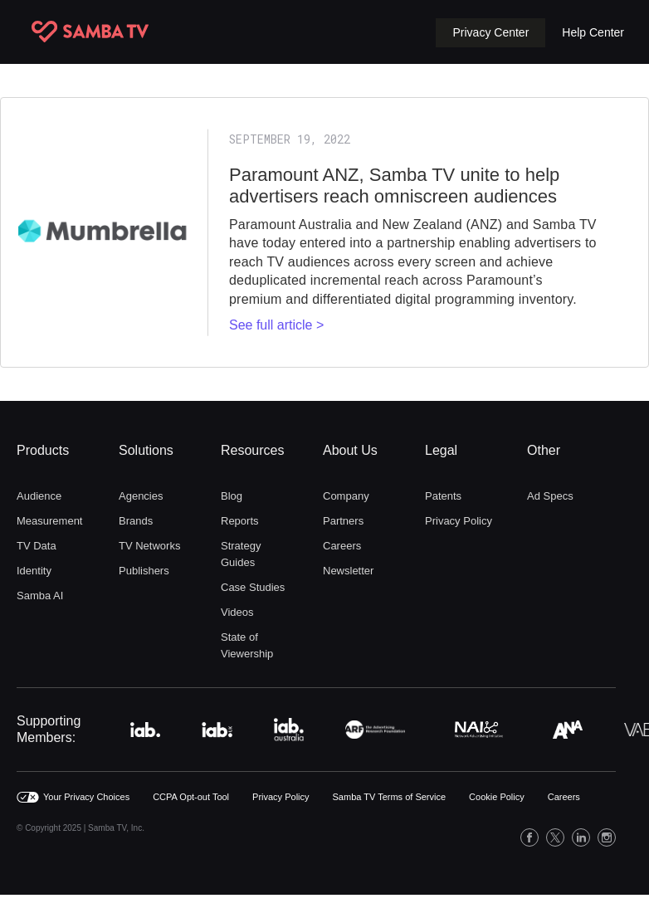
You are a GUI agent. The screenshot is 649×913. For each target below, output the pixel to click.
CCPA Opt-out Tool (191, 797)
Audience (39, 496)
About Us (350, 450)
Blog (231, 496)
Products (43, 450)
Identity (34, 570)
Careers (342, 546)
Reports (240, 521)
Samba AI (40, 595)
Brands (136, 521)
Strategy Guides (241, 554)
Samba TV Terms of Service (389, 797)
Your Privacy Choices (86, 797)
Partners (343, 521)
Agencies (141, 496)
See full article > (276, 325)
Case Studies (253, 587)
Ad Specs (550, 496)
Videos (237, 612)
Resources (252, 450)
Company (346, 496)
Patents (443, 496)
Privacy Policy (458, 521)
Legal (441, 450)
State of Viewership (247, 645)
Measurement (49, 521)
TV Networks (149, 546)
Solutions (146, 450)
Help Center (593, 32)
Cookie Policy (497, 797)
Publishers (144, 570)
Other (543, 450)
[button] (490, 32)
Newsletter (348, 570)
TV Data (36, 546)
